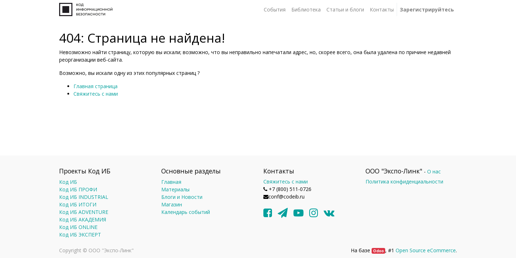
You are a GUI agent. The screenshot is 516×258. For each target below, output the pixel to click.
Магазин (171, 204)
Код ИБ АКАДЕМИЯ (82, 219)
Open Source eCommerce (426, 250)
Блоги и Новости (181, 197)
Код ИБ (68, 181)
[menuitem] (274, 9)
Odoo (378, 250)
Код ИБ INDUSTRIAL (83, 197)
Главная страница (95, 86)
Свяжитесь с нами (95, 93)
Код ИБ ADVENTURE (83, 212)
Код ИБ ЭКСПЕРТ (80, 234)
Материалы (175, 189)
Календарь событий (185, 212)
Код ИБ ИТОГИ (77, 204)
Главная (171, 181)
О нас (434, 171)
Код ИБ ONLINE (78, 227)
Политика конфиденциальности (404, 181)
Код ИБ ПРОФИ (78, 189)
